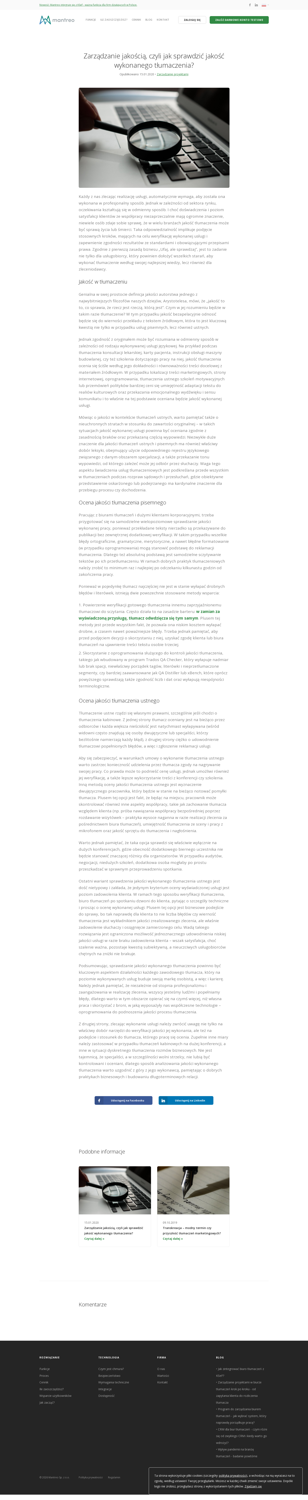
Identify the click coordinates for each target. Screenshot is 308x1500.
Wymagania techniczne (113, 1382)
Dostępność (106, 1396)
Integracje (105, 1389)
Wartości (163, 1376)
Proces (44, 1376)
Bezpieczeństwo (109, 1376)
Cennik (136, 19)
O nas (161, 1369)
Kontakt (163, 19)
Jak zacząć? (47, 1402)
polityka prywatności (232, 1476)
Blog (148, 19)
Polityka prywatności (91, 1477)
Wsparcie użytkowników (55, 1396)
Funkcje (91, 19)
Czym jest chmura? (111, 1369)
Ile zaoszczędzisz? (113, 19)
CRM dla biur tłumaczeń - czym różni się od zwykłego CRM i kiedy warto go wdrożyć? (241, 1436)
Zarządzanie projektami (172, 74)
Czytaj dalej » (94, 1239)
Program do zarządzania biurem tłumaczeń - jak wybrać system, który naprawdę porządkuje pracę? (241, 1415)
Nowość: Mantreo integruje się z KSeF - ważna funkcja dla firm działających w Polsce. (88, 5)
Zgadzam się (253, 1486)
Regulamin (114, 1477)
